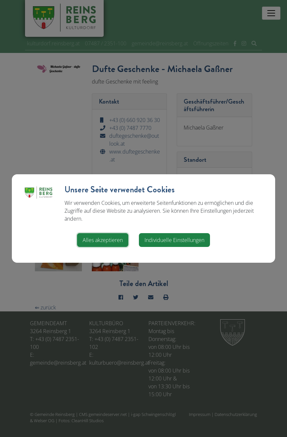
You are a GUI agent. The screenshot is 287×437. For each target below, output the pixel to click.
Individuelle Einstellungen (174, 240)
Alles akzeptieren (103, 240)
